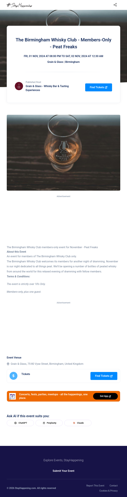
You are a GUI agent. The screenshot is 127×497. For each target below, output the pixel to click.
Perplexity (49, 423)
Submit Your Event (63, 470)
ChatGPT (20, 423)
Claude (78, 423)
